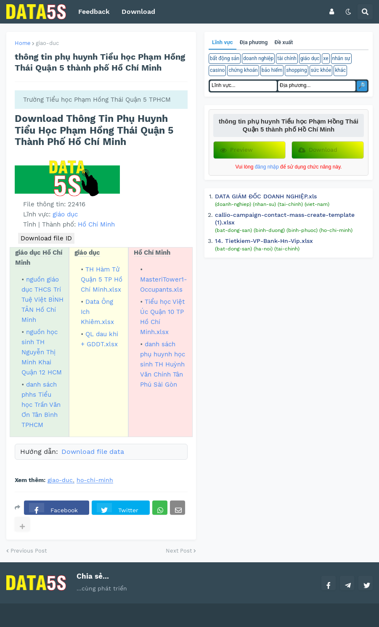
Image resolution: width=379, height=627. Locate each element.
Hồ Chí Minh (96, 224)
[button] (331, 11)
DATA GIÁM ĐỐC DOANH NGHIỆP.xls (266, 196)
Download (317, 149)
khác (340, 70)
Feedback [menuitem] (94, 12)
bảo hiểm (272, 70)
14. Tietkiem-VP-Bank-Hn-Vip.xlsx (264, 240)
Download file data (92, 452)
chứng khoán (242, 70)
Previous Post (29, 550)
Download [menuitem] (138, 12)
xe (325, 58)
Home (23, 43)
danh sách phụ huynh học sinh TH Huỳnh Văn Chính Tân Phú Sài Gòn (162, 364)
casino (217, 70)
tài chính (286, 58)
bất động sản (224, 58)
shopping (296, 70)
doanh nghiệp (258, 58)
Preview (236, 149)
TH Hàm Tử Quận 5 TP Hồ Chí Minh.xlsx (101, 279)
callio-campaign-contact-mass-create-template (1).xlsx (285, 218)
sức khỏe (321, 70)
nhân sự (341, 58)
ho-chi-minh (95, 480)
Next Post (179, 550)
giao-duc (47, 43)
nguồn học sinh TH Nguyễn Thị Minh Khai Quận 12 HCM (41, 352)
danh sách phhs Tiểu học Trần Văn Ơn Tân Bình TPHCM (41, 405)
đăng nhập (267, 167)
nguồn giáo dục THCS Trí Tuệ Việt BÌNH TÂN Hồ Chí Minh (42, 300)
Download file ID (46, 238)
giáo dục (65, 214)
